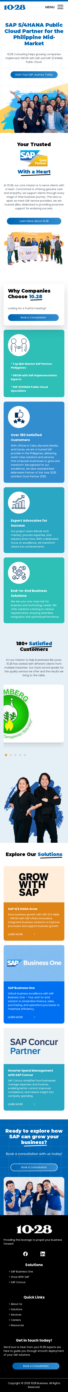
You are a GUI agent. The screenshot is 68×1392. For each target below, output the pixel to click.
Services (16, 1314)
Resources (17, 1325)
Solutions (16, 1309)
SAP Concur (18, 1282)
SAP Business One (22, 1271)
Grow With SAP (20, 1277)
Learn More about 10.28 (34, 221)
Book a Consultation (33, 317)
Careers (16, 1320)
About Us (16, 1304)
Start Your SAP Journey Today (34, 74)
